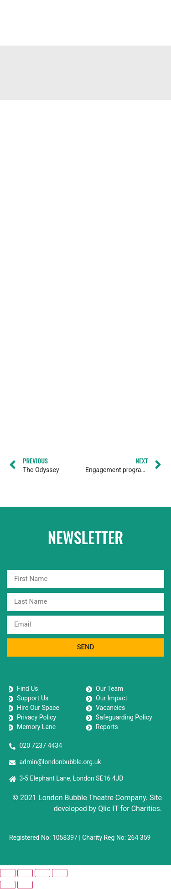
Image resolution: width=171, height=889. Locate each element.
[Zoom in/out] (8, 873)
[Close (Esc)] (59, 873)
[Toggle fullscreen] (25, 873)
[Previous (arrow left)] (8, 885)
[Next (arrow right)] (25, 885)
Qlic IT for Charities (129, 808)
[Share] (42, 873)
